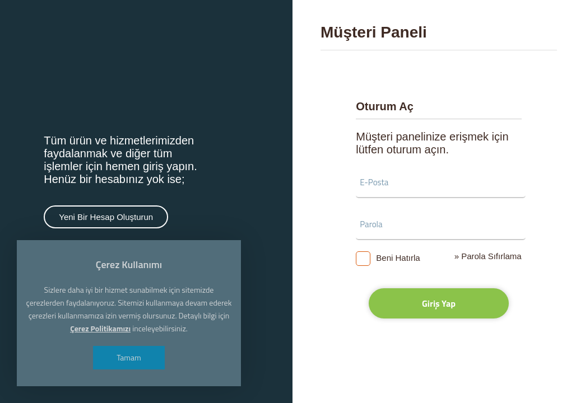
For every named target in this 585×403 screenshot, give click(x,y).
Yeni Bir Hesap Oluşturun (106, 217)
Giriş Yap (439, 303)
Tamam (129, 357)
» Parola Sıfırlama (488, 256)
